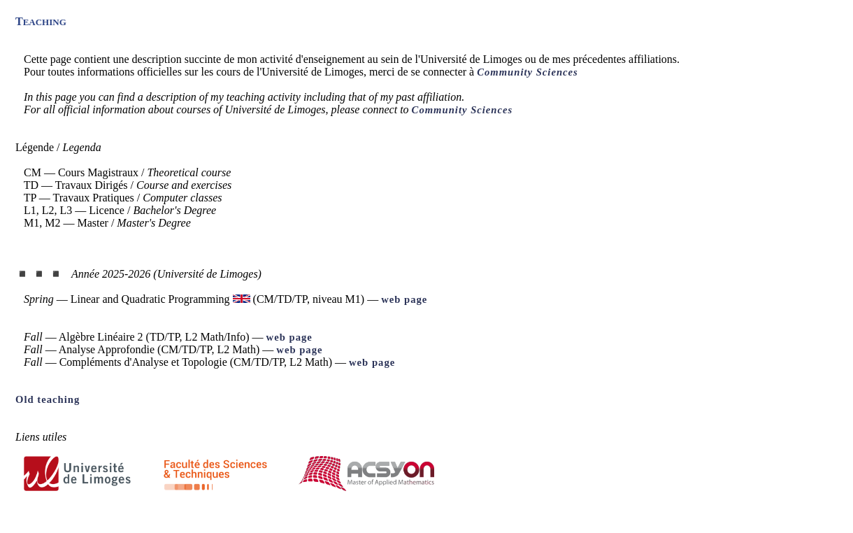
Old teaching (47, 399)
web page (404, 299)
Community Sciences (527, 72)
